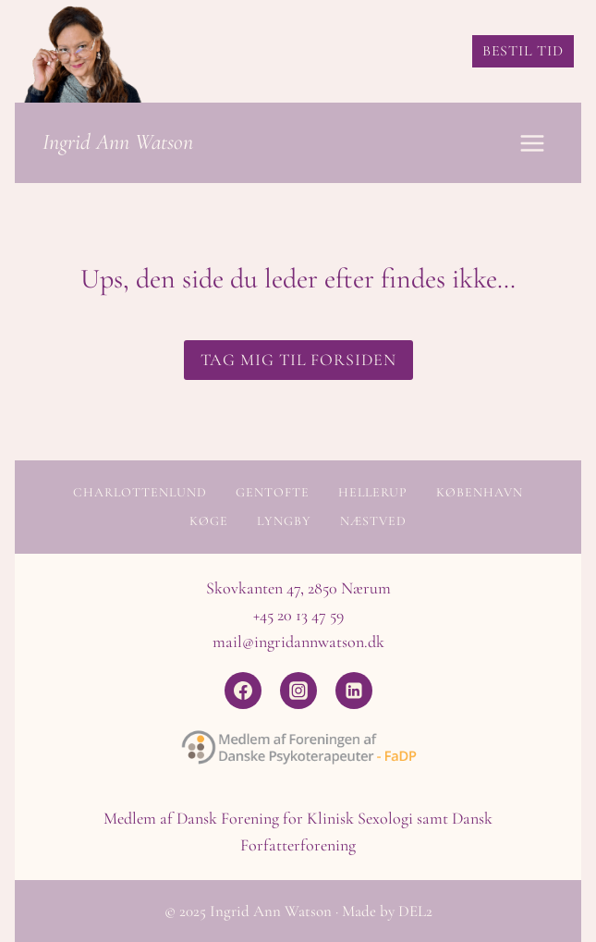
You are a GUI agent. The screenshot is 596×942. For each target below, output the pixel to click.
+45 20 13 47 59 (298, 615)
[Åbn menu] (531, 143)
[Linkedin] (353, 690)
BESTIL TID (523, 51)
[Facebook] (243, 690)
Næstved (373, 521)
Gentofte (273, 492)
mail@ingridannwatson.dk (298, 641)
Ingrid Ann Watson (118, 141)
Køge (208, 521)
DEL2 (415, 911)
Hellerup (372, 492)
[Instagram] (298, 690)
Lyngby (284, 521)
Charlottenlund (140, 492)
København (479, 492)
